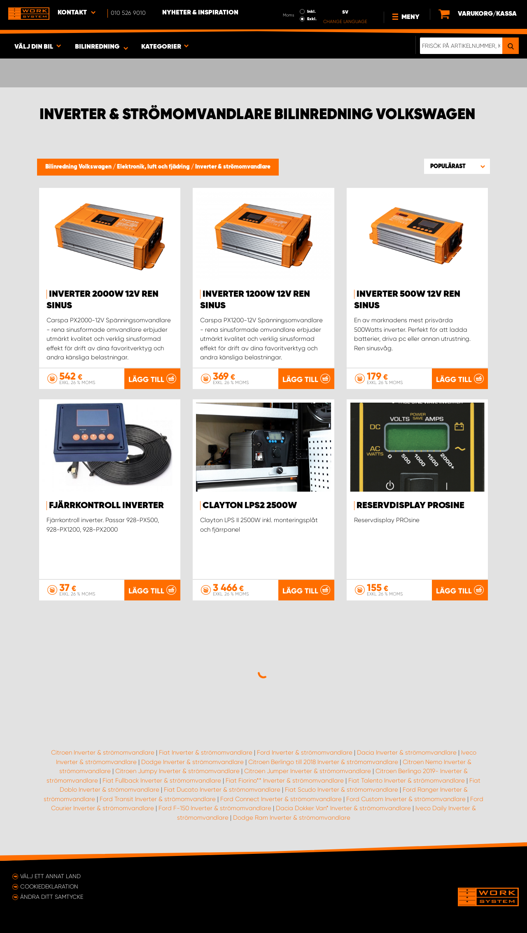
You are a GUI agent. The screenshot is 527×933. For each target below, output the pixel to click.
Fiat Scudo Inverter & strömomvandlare (341, 789)
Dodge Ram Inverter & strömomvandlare (291, 817)
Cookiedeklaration (49, 886)
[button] (457, 166)
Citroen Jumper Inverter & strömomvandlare (307, 771)
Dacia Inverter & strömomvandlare (407, 752)
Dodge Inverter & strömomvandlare (192, 762)
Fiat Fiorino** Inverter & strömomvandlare (285, 780)
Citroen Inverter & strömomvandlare (102, 752)
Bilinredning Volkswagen (79, 167)
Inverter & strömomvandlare (232, 167)
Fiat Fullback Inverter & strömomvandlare (162, 780)
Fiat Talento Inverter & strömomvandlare (406, 780)
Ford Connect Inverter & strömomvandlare (281, 799)
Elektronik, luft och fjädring (154, 167)
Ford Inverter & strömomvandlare (304, 752)
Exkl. (312, 19)
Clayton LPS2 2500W (250, 505)
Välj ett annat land (50, 876)
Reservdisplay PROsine (410, 505)
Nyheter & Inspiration (200, 12)
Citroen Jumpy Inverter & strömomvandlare (177, 771)
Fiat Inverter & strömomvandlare (205, 752)
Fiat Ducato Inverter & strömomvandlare (222, 789)
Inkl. (311, 11)
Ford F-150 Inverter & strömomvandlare (215, 808)
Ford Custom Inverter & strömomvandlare (406, 799)
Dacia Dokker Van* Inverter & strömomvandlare (343, 808)
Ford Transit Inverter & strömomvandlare (158, 799)
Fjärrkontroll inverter (106, 505)
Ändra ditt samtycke (51, 896)
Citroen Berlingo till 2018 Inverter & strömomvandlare (323, 762)
